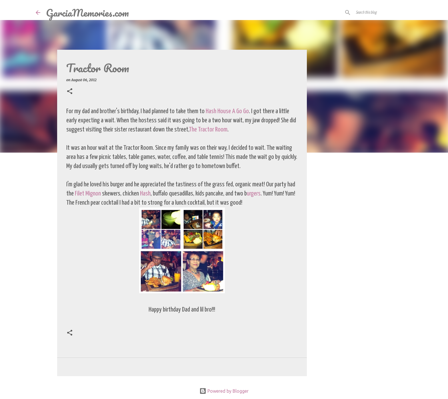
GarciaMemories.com (87, 13)
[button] (69, 91)
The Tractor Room (208, 129)
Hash (145, 193)
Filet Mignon (88, 193)
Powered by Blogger (224, 391)
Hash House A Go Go (227, 111)
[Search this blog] (383, 12)
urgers (254, 193)
